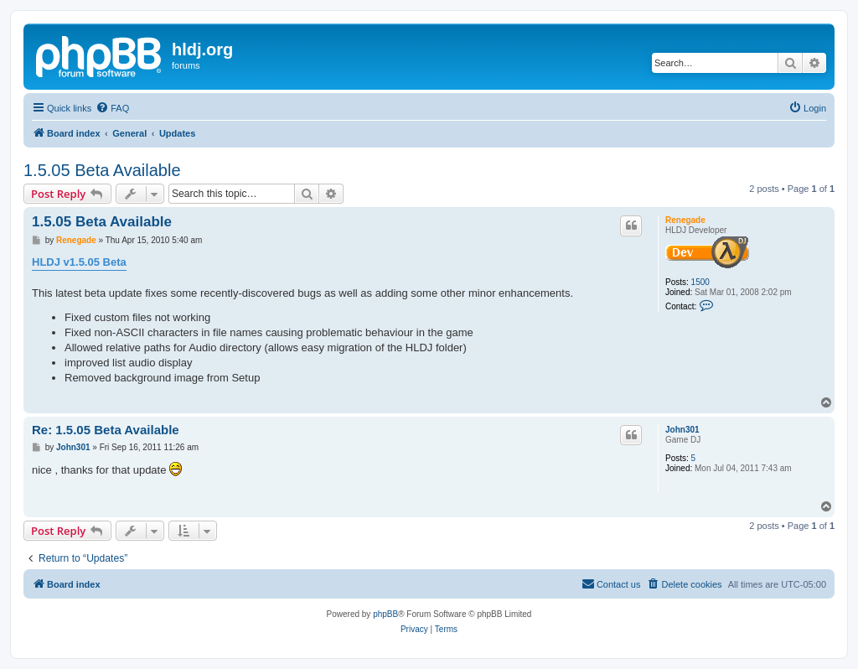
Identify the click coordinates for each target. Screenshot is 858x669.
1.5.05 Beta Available (102, 170)
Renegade (685, 220)
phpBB (385, 614)
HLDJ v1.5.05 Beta (79, 262)
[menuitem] (112, 108)
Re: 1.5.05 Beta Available (105, 430)
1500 (700, 282)
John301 (682, 429)
